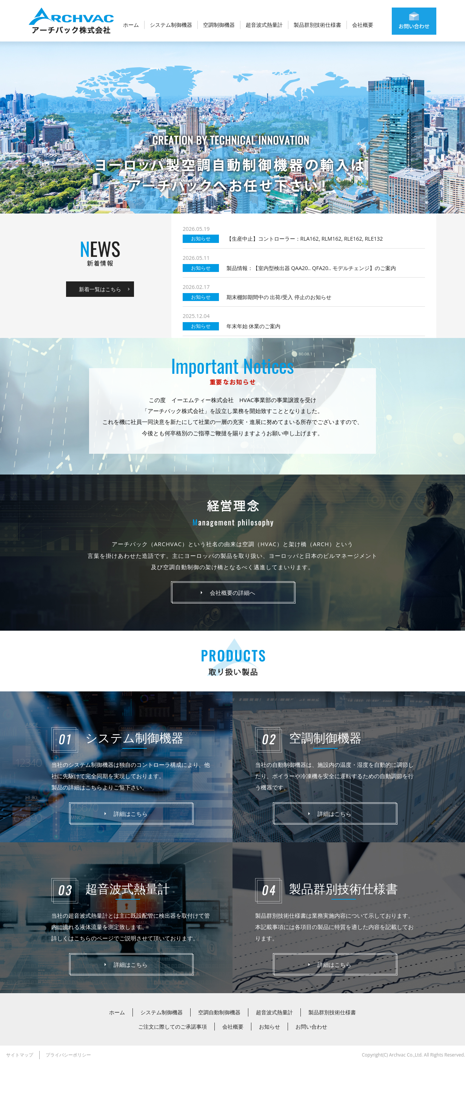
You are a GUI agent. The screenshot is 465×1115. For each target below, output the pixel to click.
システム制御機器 (171, 24)
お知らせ (269, 1077)
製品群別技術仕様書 (317, 24)
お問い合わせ (311, 1077)
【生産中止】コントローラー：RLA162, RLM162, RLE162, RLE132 (304, 289)
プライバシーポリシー (68, 1105)
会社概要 (362, 24)
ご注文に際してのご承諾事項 (172, 1077)
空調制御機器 (219, 24)
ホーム (131, 24)
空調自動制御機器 (219, 1062)
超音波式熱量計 (264, 24)
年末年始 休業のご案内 (253, 376)
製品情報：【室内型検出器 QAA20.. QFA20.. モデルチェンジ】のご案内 (311, 318)
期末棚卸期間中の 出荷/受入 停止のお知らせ (278, 347)
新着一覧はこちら (100, 339)
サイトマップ (19, 1105)
